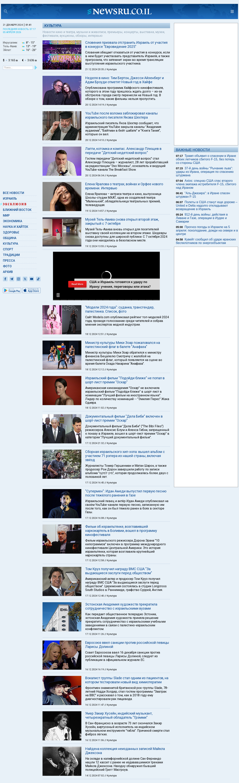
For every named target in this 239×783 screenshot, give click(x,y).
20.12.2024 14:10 (94, 140)
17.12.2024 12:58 (94, 560)
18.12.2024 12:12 (94, 369)
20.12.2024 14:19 (94, 104)
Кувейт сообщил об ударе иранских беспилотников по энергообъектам (206, 241)
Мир (6, 215)
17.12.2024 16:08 (94, 518)
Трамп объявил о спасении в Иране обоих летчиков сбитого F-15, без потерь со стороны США (206, 159)
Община (9, 238)
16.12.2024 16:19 (94, 669)
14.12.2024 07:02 (94, 775)
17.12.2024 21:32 (94, 443)
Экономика (12, 221)
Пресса (9, 260)
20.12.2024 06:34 (94, 175)
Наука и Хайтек (15, 227)
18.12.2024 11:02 (94, 407)
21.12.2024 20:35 (94, 69)
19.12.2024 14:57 (94, 211)
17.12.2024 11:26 (94, 634)
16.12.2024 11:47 (94, 704)
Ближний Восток (17, 210)
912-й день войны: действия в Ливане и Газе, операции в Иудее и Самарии (202, 218)
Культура (10, 244)
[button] (58, 295)
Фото (7, 266)
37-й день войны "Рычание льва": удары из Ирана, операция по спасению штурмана (205, 172)
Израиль (10, 198)
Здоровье (11, 232)
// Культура (110, 69)
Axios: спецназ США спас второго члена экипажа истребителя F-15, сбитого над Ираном (206, 184)
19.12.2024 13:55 (94, 246)
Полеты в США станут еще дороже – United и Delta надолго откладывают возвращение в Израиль (206, 205)
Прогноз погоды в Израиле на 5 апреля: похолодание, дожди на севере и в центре (207, 230)
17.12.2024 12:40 (94, 595)
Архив (8, 272)
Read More (77, 284)
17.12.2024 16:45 (94, 482)
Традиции (11, 255)
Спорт (8, 249)
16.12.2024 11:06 (94, 740)
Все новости (13, 193)
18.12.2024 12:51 (94, 334)
